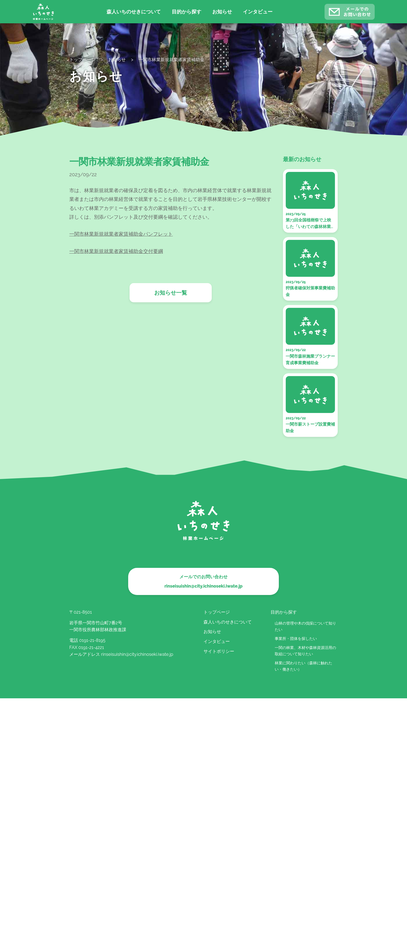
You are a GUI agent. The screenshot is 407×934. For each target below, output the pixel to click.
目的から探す (186, 12)
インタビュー (258, 12)
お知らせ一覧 (170, 292)
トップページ (217, 612)
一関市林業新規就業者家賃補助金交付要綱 (116, 251)
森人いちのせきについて (134, 12)
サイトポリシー (219, 651)
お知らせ (222, 12)
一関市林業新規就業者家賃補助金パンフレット (121, 234)
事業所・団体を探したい (296, 638)
